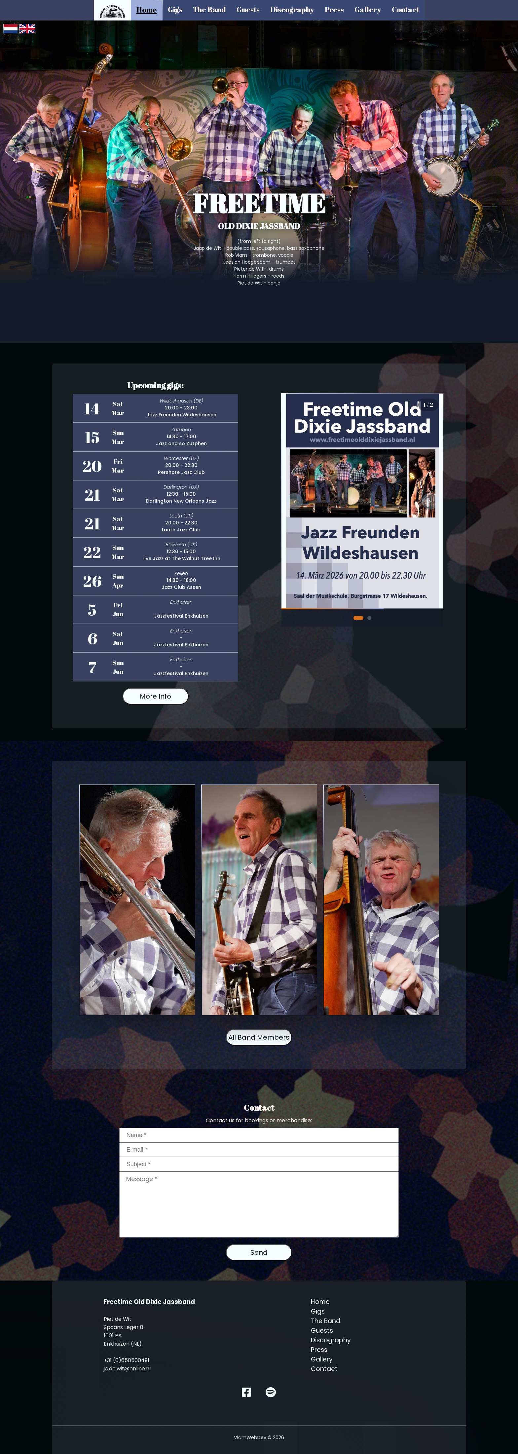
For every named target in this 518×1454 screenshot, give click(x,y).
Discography (292, 9)
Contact (405, 9)
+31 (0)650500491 (126, 1360)
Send (259, 1252)
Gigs (175, 9)
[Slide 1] (358, 618)
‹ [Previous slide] (295, 501)
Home (146, 10)
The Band (209, 9)
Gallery (367, 9)
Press (334, 9)
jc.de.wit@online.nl (127, 1368)
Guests (248, 9)
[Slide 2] (369, 618)
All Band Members (258, 1037)
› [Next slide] (430, 501)
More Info (155, 696)
